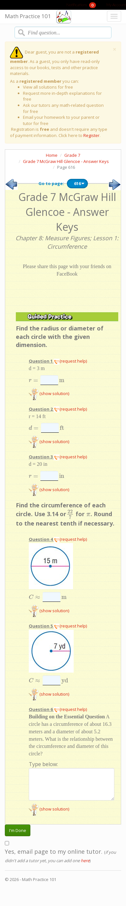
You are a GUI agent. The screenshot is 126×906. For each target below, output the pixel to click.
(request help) (70, 361)
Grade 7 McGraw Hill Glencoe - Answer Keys (66, 161)
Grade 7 (72, 155)
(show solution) (49, 393)
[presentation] (33, 380)
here (85, 860)
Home (52, 155)
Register (91, 135)
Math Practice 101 (28, 16)
